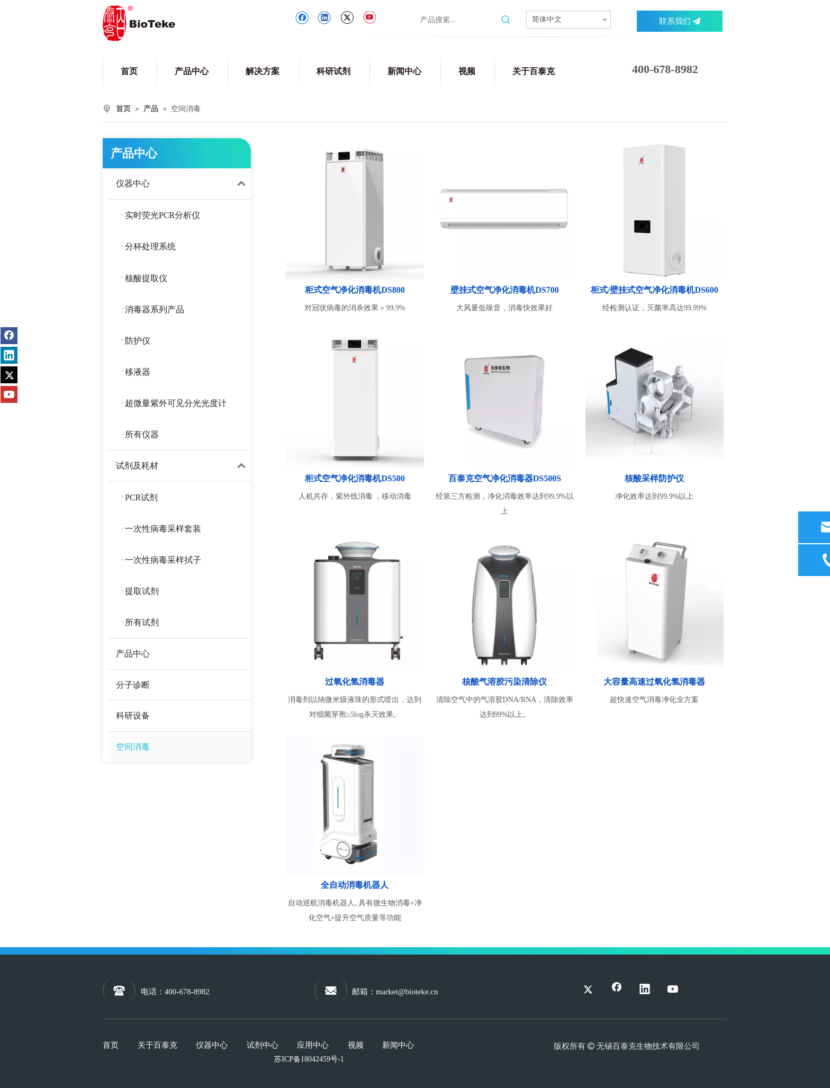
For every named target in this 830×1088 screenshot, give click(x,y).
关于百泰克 (157, 1045)
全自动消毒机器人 (355, 884)
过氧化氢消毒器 (354, 681)
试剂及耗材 (183, 466)
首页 (111, 1045)
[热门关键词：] (506, 20)
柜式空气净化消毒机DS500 (354, 478)
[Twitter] (347, 17)
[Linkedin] (324, 17)
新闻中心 (398, 1045)
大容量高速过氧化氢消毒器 (654, 681)
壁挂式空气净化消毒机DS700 (504, 289)
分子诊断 (133, 684)
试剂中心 (262, 1045)
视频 (356, 1045)
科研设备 (133, 715)
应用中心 (313, 1045)
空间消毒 (133, 746)
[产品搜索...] (458, 20)
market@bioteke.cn (407, 991)
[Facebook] (302, 17)
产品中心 (133, 653)
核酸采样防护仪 (654, 478)
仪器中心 (183, 183)
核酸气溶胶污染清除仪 (504, 681)
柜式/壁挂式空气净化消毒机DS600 (654, 289)
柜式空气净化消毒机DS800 (354, 289)
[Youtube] (369, 17)
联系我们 (679, 21)
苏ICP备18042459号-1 (309, 1059)
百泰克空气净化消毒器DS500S (504, 478)
